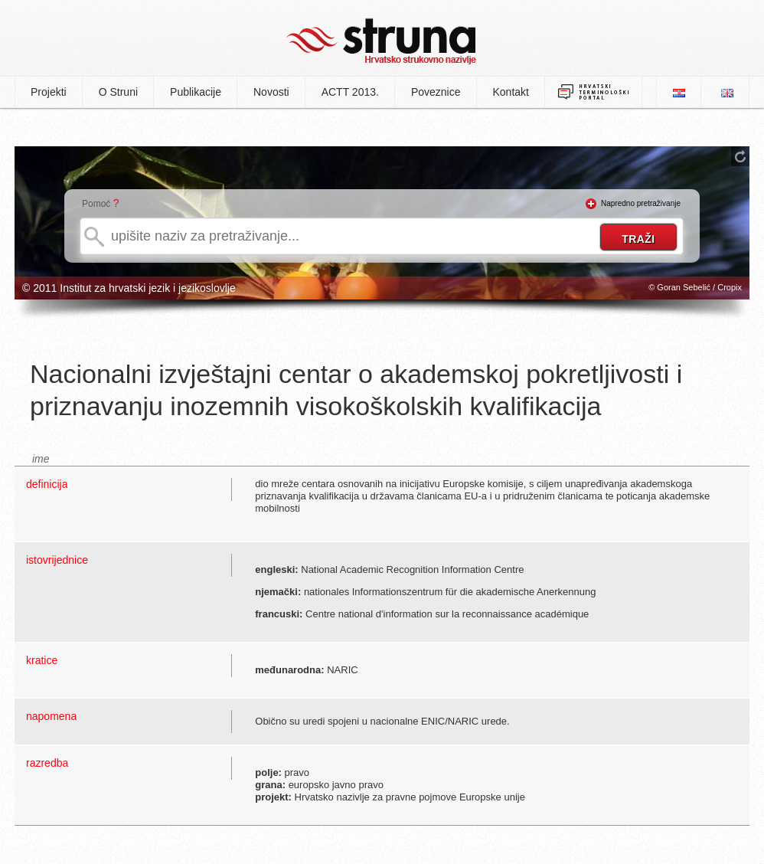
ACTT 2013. (350, 92)
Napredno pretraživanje (641, 203)
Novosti (271, 92)
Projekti (49, 92)
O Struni (118, 92)
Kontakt (511, 92)
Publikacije (195, 92)
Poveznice (436, 92)
